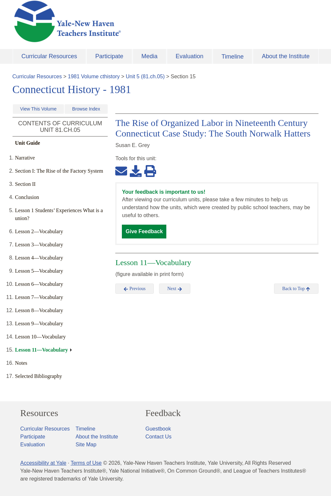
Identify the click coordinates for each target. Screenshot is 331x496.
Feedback (163, 413)
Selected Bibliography (38, 376)
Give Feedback (144, 231)
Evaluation (189, 56)
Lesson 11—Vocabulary (41, 350)
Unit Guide (27, 143)
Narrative (25, 158)
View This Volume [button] (38, 109)
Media (149, 56)
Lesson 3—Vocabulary (39, 244)
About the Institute (286, 56)
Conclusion (27, 197)
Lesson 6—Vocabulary (39, 284)
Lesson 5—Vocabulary (39, 271)
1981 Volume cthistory (94, 76)
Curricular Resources (49, 56)
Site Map (86, 444)
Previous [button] (135, 288)
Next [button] (174, 288)
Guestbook (158, 429)
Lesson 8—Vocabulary (39, 310)
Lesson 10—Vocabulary (40, 336)
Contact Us (159, 436)
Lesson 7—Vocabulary (39, 297)
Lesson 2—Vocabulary (39, 231)
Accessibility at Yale (43, 463)
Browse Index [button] (86, 109)
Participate (109, 56)
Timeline (232, 56)
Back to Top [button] (296, 288)
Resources (39, 413)
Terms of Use (85, 463)
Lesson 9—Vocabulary (39, 323)
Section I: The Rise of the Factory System (59, 171)
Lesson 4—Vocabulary (39, 257)
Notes (21, 363)
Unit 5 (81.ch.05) (145, 76)
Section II (25, 184)
